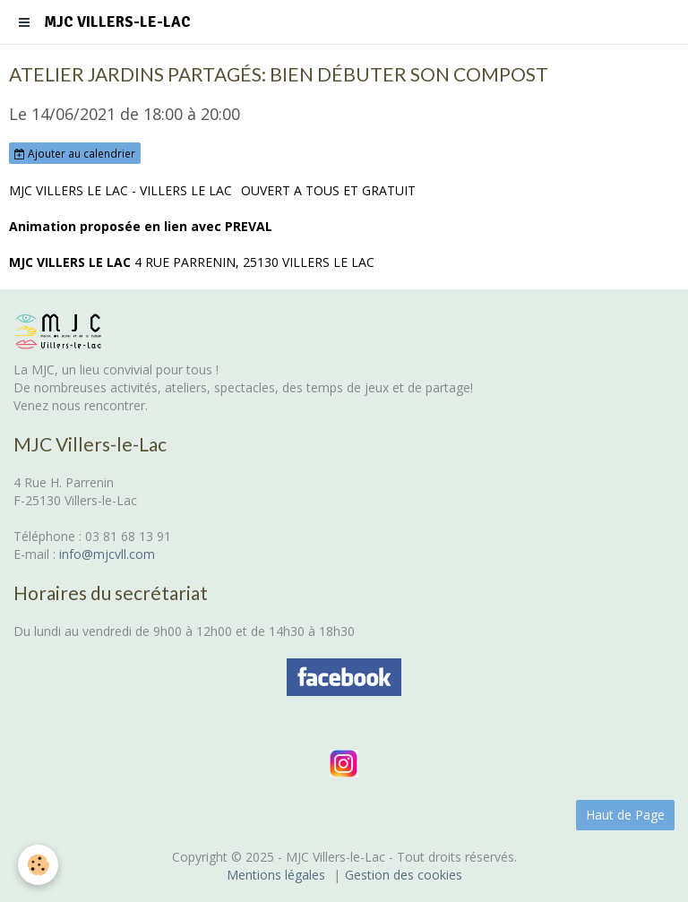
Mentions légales (276, 874)
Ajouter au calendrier (74, 153)
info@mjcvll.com (107, 554)
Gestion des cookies (403, 874)
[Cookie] (38, 865)
